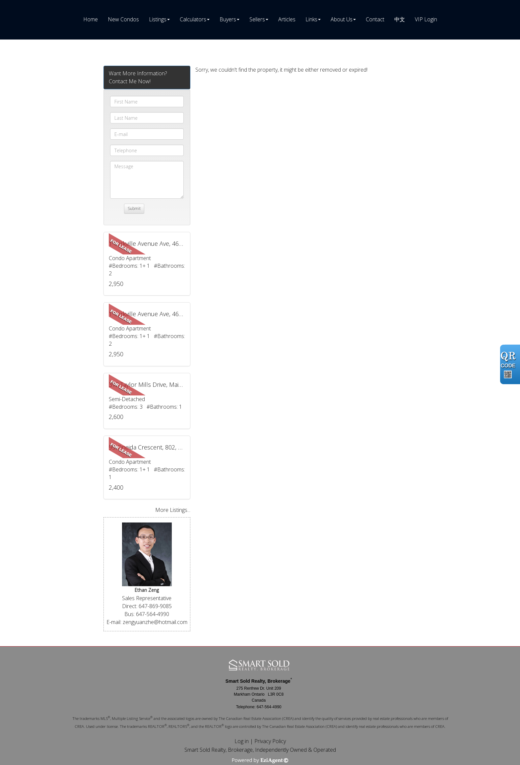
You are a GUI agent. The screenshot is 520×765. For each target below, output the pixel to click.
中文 (399, 19)
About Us (342, 19)
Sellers (257, 19)
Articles (286, 19)
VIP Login (426, 19)
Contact (375, 19)
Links (311, 19)
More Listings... (172, 510)
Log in (241, 741)
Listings (157, 19)
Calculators (193, 19)
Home (90, 19)
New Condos (123, 19)
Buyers (228, 19)
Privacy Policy (270, 741)
